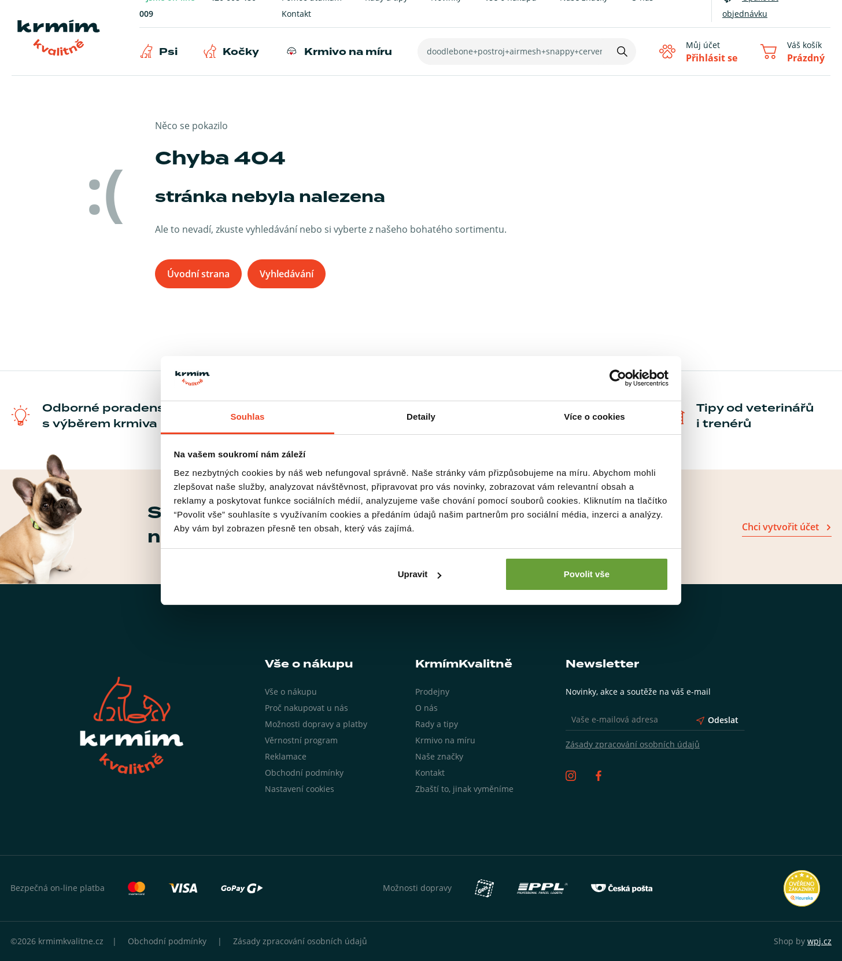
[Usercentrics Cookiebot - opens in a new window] (618, 378)
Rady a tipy (436, 723)
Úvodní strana (198, 273)
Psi (168, 52)
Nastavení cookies (299, 788)
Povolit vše (587, 574)
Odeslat (717, 719)
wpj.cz (819, 941)
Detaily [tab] (421, 416)
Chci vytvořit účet (780, 526)
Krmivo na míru (348, 52)
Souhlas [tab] (247, 416)
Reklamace (285, 756)
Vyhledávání (286, 273)
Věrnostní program (301, 740)
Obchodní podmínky (304, 772)
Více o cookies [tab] (594, 416)
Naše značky (439, 756)
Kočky (241, 52)
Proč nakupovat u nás (306, 707)
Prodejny (432, 691)
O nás (426, 707)
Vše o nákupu (291, 691)
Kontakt (296, 13)
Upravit (420, 574)
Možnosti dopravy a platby (316, 723)
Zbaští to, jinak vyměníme (464, 788)
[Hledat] (622, 52)
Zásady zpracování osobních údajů (633, 744)
